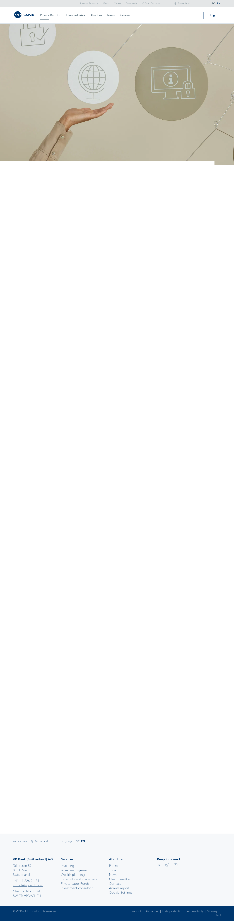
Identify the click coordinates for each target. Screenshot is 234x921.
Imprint (136, 911)
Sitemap (212, 911)
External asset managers (79, 879)
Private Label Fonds (75, 884)
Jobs (112, 870)
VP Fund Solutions (151, 3)
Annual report (119, 888)
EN (218, 3)
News (111, 15)
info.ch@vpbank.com (28, 885)
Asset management (75, 870)
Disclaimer (152, 911)
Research (125, 15)
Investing (67, 866)
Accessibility (195, 911)
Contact (115, 884)
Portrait (114, 866)
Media (106, 3)
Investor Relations (89, 3)
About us (96, 15)
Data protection (172, 911)
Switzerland (184, 3)
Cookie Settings (121, 893)
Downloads (131, 3)
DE (213, 3)
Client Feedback (121, 879)
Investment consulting (77, 888)
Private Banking (50, 15)
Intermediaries (75, 15)
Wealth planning (73, 875)
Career (117, 3)
